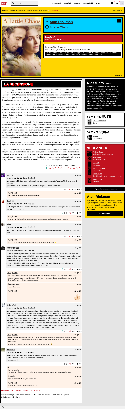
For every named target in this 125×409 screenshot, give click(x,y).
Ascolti (67, 3)
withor (9, 224)
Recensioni (56, 3)
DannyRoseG (50, 37)
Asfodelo (10, 175)
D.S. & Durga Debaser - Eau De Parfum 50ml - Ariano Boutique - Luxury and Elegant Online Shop (39, 371)
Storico (62, 47)
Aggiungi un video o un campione (105, 189)
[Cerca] (24, 3)
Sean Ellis (96, 163)
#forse (9, 263)
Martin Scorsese (99, 168)
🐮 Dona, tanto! (52, 10)
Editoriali (88, 3)
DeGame (77, 3)
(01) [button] (79, 190)
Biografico (51, 47)
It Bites (95, 136)
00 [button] (73, 189)
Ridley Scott (97, 179)
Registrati (16, 397)
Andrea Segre (98, 152)
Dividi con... (118, 75)
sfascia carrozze (13, 247)
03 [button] (65, 189)
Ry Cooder (97, 157)
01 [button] (65, 331)
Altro (98, 3)
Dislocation (11, 349)
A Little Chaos (59, 27)
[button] (107, 3)
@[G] (22, 355)
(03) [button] (79, 269)
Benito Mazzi (97, 174)
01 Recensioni (104, 213)
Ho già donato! (117, 10)
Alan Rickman (61, 22)
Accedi (8, 397)
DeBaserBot (11, 305)
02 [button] (65, 213)
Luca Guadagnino (99, 121)
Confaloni (10, 201)
